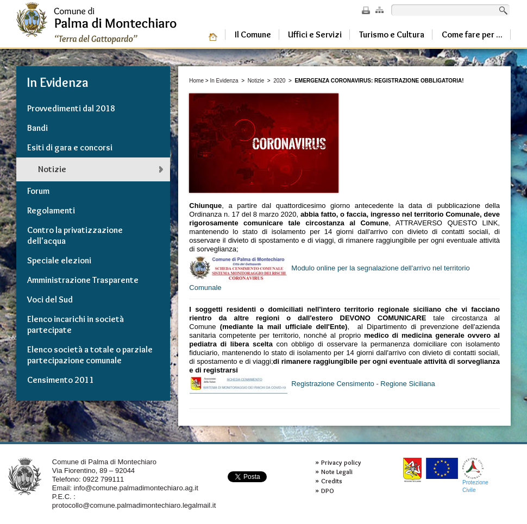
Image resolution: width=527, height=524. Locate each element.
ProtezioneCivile (475, 475)
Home (196, 81)
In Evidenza (224, 81)
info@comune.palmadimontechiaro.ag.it (136, 488)
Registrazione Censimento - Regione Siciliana (312, 384)
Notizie (256, 81)
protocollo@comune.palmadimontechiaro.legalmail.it (134, 505)
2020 (279, 81)
